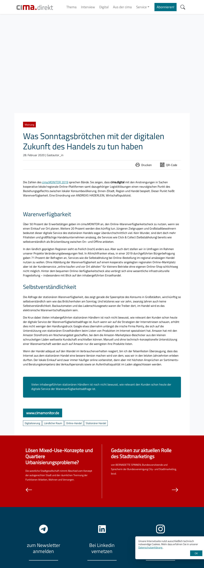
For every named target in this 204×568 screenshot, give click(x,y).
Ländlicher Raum (53, 423)
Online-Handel (74, 423)
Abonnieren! (165, 7)
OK (196, 553)
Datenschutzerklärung (150, 547)
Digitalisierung (32, 423)
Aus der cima (122, 7)
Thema (71, 7)
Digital (104, 7)
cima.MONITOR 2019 (55, 182)
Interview (88, 7)
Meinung (29, 124)
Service (141, 7)
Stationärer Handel (96, 423)
